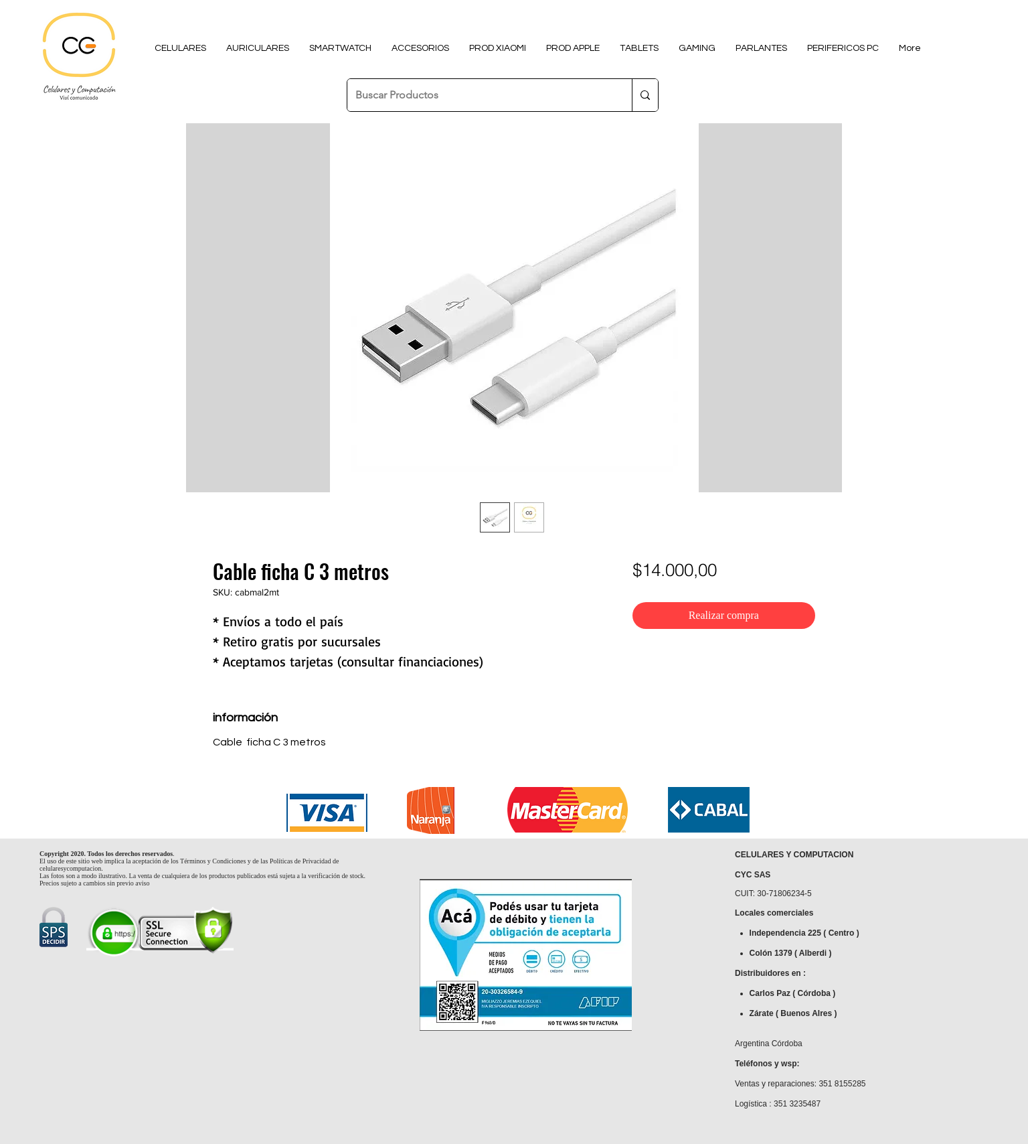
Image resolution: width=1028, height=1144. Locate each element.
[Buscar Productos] (479, 95)
